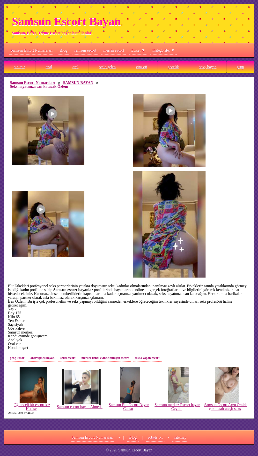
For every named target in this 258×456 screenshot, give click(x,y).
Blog (63, 50)
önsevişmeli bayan (42, 358)
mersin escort (113, 50)
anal (49, 67)
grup (240, 67)
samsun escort (85, 50)
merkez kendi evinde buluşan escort (105, 358)
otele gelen (107, 67)
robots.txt (155, 437)
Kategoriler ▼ (163, 50)
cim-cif (141, 67)
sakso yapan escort (147, 358)
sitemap (180, 437)
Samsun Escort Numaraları (31, 50)
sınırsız (19, 67)
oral (76, 67)
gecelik (173, 67)
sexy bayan (208, 67)
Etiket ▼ (138, 50)
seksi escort (67, 358)
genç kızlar (17, 358)
